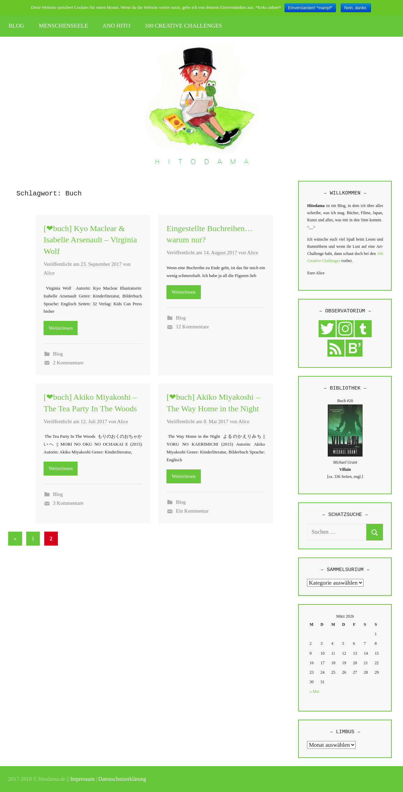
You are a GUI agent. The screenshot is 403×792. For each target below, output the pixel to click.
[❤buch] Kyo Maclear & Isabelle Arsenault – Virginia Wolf (90, 240)
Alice (49, 273)
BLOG (16, 25)
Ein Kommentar (192, 511)
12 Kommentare (192, 326)
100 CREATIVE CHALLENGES (183, 25)
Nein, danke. (355, 7)
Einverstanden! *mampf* (310, 7)
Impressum (82, 779)
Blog (58, 354)
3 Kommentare (68, 503)
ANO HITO (116, 25)
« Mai (314, 691)
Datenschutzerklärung (122, 779)
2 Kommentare (68, 362)
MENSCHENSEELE (63, 25)
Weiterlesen (60, 328)
